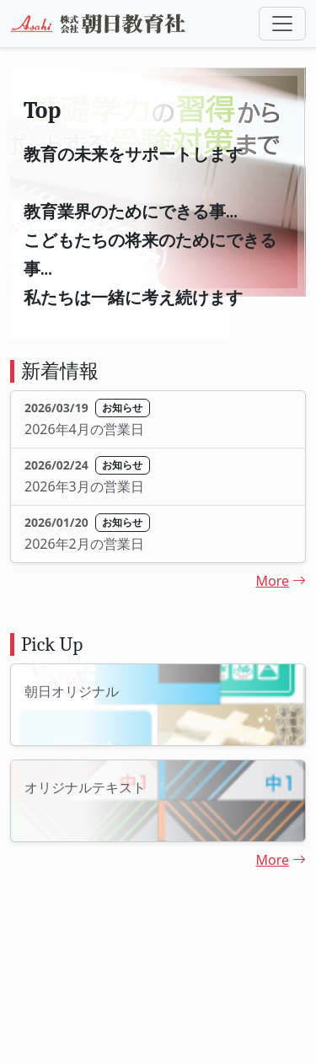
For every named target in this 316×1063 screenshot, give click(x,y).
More (280, 581)
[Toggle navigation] (282, 23)
